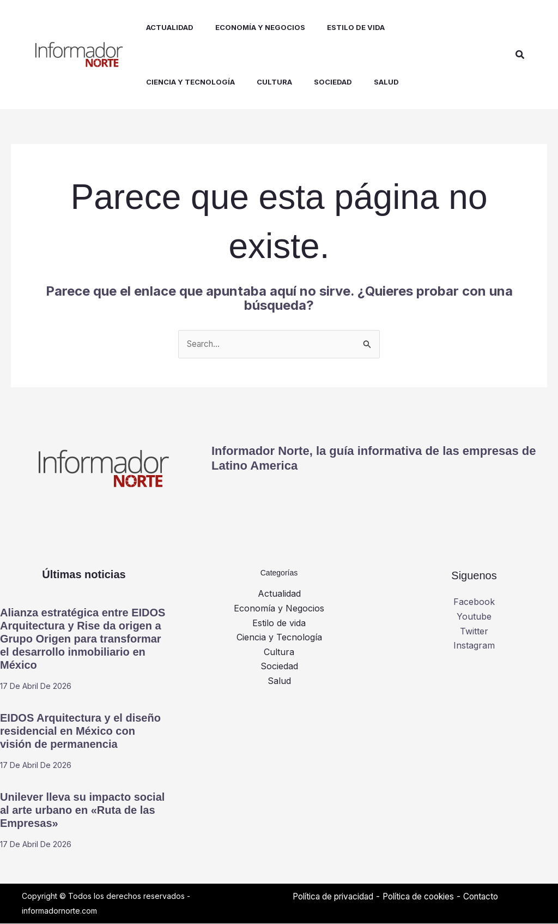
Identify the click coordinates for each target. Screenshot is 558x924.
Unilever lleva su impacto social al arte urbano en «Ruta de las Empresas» (82, 810)
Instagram (474, 645)
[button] (520, 55)
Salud (279, 680)
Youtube (474, 616)
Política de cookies (427, 896)
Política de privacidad (336, 896)
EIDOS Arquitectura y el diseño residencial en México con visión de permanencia (80, 731)
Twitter (474, 631)
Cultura (279, 651)
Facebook (474, 602)
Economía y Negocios (279, 608)
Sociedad (279, 666)
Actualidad (279, 594)
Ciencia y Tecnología (279, 637)
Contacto (494, 896)
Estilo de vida (279, 622)
